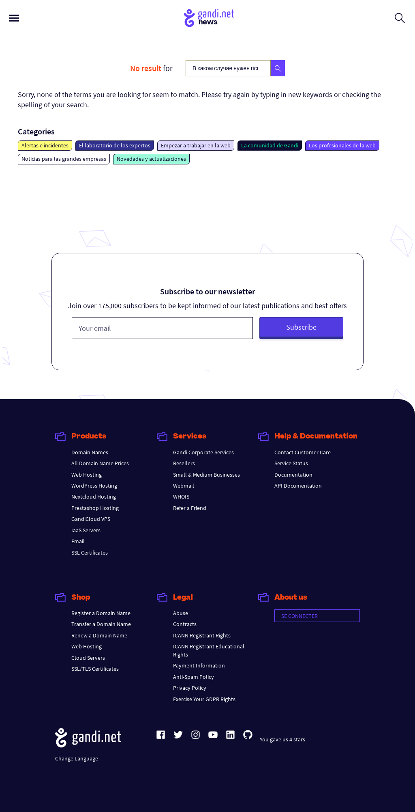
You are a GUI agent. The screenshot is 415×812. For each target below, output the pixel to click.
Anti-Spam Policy (193, 676)
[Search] (278, 68)
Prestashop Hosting (95, 508)
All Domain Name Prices (100, 463)
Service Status (291, 463)
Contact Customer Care (302, 452)
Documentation (293, 474)
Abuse (180, 613)
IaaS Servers (86, 530)
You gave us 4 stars (282, 739)
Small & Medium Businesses (206, 474)
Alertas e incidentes (44, 145)
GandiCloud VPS (90, 519)
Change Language (76, 758)
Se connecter (299, 616)
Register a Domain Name (100, 613)
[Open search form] (400, 18)
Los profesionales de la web (342, 145)
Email (78, 541)
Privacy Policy (189, 687)
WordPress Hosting (94, 485)
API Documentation (298, 485)
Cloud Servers (88, 657)
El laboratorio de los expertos (114, 145)
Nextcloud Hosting (93, 496)
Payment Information (199, 665)
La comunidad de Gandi (269, 145)
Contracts (185, 624)
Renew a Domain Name (99, 635)
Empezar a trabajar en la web (196, 145)
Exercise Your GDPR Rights (204, 699)
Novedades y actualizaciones (151, 158)
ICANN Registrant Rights (202, 635)
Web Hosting (86, 474)
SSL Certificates (89, 552)
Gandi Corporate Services (203, 452)
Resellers (184, 463)
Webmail (183, 485)
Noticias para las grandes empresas (63, 158)
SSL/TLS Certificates (95, 668)
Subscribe (301, 327)
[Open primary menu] (14, 18)
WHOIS (181, 496)
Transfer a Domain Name (101, 624)
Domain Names (89, 452)
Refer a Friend (189, 508)
